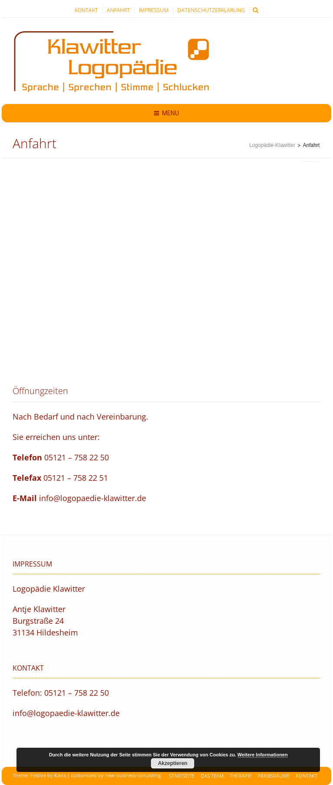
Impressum (154, 10)
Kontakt (86, 10)
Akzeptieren (172, 763)
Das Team (212, 775)
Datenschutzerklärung (211, 10)
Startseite (182, 775)
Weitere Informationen (263, 754)
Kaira (60, 775)
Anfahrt (118, 10)
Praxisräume (274, 775)
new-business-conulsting (133, 775)
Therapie (240, 775)
